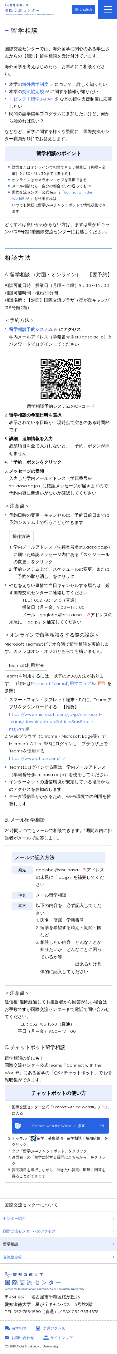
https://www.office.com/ (34, 758)
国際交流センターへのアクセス (29, 1231)
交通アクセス (54, 1328)
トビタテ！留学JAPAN (31, 99)
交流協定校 (33, 91)
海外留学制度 (35, 84)
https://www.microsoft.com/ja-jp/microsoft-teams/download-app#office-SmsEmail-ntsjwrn (55, 721)
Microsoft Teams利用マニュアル (63, 683)
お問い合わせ (23, 1337)
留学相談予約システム (31, 329)
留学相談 (10, 1244)
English (86, 9)
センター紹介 (14, 1218)
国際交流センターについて (31, 1204)
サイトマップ (61, 1337)
